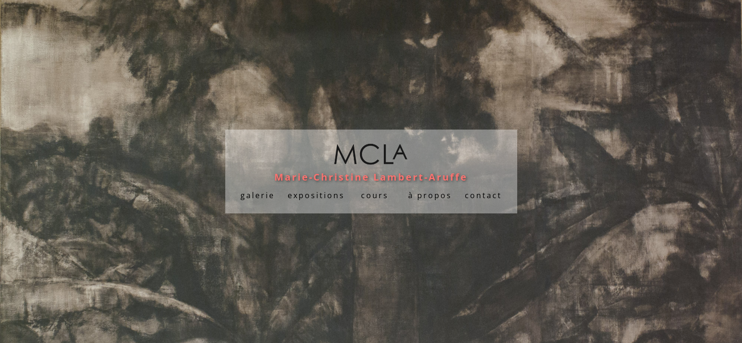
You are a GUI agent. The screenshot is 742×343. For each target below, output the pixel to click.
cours (375, 195)
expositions (316, 195)
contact (483, 195)
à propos (430, 195)
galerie (258, 195)
